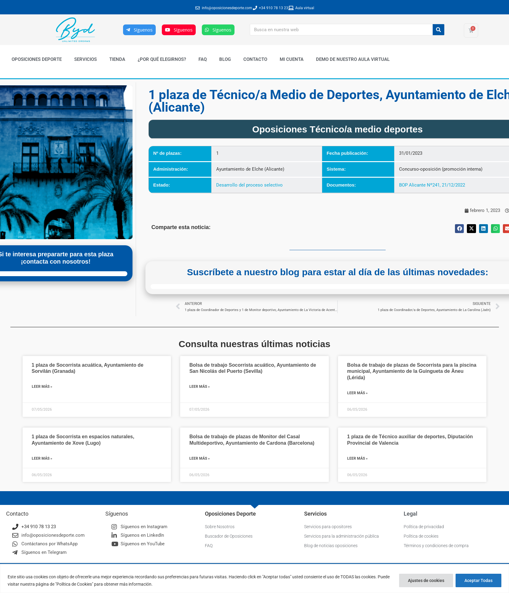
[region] (254, 578)
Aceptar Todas (478, 580)
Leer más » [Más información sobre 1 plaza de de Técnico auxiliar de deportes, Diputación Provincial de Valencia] (357, 458)
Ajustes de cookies (426, 580)
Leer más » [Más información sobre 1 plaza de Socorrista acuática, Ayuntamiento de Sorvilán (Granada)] (42, 386)
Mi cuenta (292, 59)
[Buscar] (438, 29)
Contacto (255, 59)
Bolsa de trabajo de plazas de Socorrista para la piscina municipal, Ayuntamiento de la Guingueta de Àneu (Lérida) (411, 371)
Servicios (85, 59)
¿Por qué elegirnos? (162, 59)
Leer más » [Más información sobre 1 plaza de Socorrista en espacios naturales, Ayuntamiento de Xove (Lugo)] (42, 458)
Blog (225, 59)
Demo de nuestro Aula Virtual (353, 59)
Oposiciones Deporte (37, 59)
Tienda (117, 59)
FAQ (202, 59)
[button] (459, 228)
